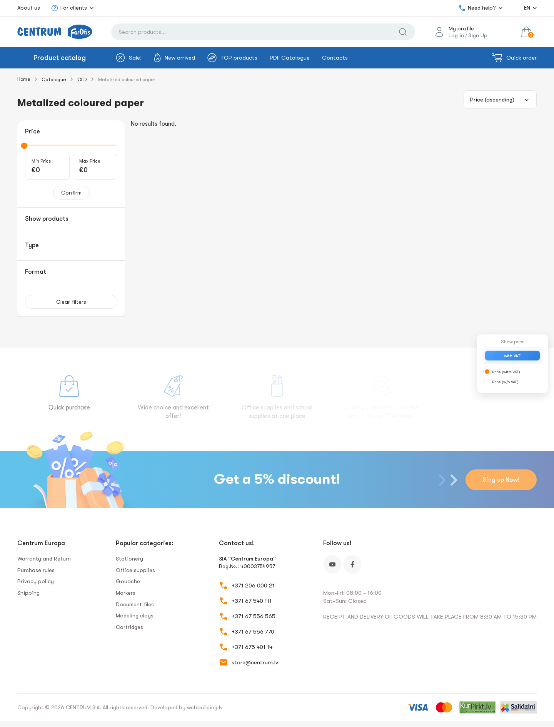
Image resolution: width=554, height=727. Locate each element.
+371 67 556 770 (253, 631)
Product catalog (59, 58)
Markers (125, 593)
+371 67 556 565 (253, 616)
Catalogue (54, 79)
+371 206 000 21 (253, 585)
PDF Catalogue (290, 57)
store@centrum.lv (255, 662)
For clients (69, 8)
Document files (135, 604)
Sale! (129, 57)
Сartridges (129, 627)
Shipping (28, 593)
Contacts (335, 57)
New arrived (174, 57)
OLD (82, 79)
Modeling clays (135, 615)
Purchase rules (36, 570)
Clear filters (71, 302)
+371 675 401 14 (252, 647)
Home (23, 79)
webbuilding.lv (205, 707)
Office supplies (135, 570)
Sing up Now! (501, 479)
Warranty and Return (44, 559)
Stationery (129, 559)
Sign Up (477, 35)
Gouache (128, 581)
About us (28, 8)
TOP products (232, 57)
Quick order (514, 57)
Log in (456, 35)
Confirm (71, 193)
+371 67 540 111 (252, 600)
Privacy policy (35, 581)
